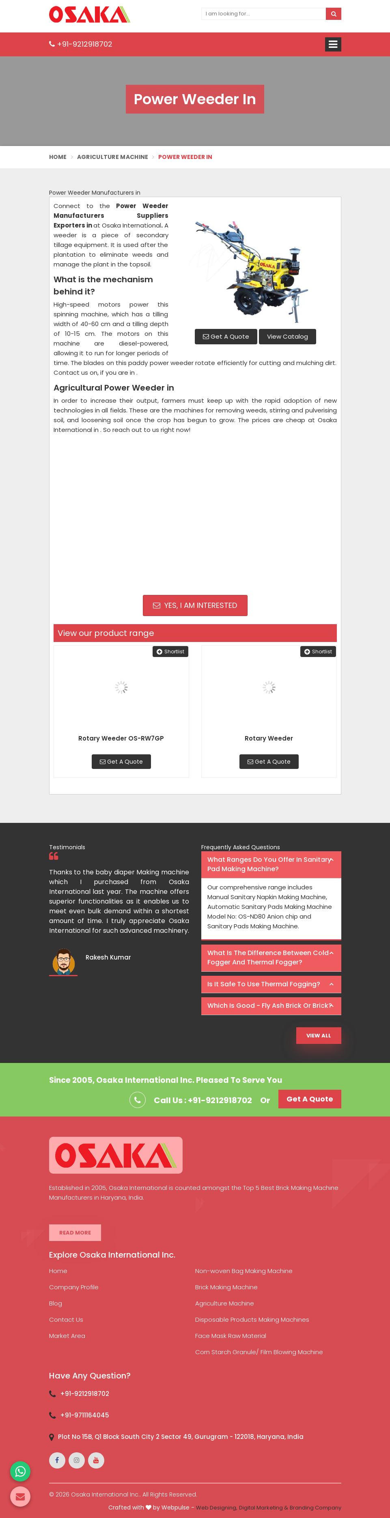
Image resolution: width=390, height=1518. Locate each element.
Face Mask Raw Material (230, 1335)
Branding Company (315, 1508)
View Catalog (287, 336)
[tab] (271, 864)
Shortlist (170, 651)
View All (318, 1035)
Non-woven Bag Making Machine (244, 1271)
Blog (55, 1303)
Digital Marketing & (263, 1508)
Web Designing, (216, 1508)
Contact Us (66, 1319)
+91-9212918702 (80, 44)
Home (58, 157)
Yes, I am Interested (195, 605)
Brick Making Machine (226, 1287)
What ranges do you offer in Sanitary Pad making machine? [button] (269, 864)
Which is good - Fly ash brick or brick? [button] (269, 1005)
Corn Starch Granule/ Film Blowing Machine (259, 1352)
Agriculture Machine (113, 157)
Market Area (67, 1335)
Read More (75, 1233)
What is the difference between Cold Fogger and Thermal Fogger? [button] (268, 957)
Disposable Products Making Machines (252, 1319)
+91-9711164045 (84, 1415)
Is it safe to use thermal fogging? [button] (263, 984)
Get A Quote (226, 336)
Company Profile (74, 1287)
